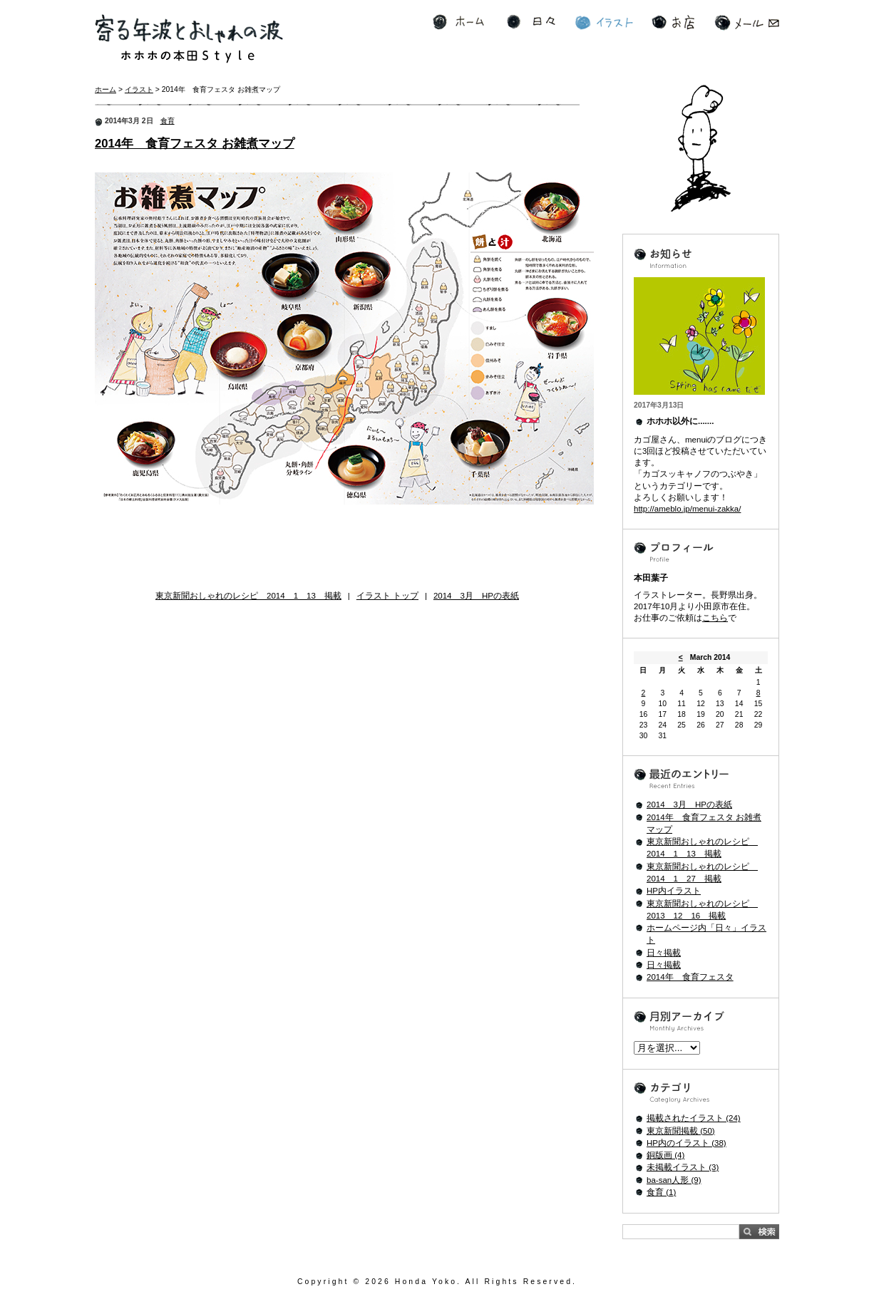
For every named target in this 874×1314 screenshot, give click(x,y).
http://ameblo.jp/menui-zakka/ (687, 509)
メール (746, 22)
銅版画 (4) (665, 1155)
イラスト (604, 22)
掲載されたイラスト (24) (694, 1118)
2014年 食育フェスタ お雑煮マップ (194, 143)
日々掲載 (664, 952)
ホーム (458, 22)
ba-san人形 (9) (674, 1180)
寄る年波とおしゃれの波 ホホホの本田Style (189, 38)
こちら (715, 618)
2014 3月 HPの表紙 (476, 595)
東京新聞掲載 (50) (681, 1131)
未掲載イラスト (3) (683, 1167)
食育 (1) (661, 1192)
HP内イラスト (674, 890)
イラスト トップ (387, 595)
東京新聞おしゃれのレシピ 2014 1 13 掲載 (248, 595)
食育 (167, 121)
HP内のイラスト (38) (686, 1143)
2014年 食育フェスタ (690, 977)
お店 (673, 22)
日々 (531, 22)
